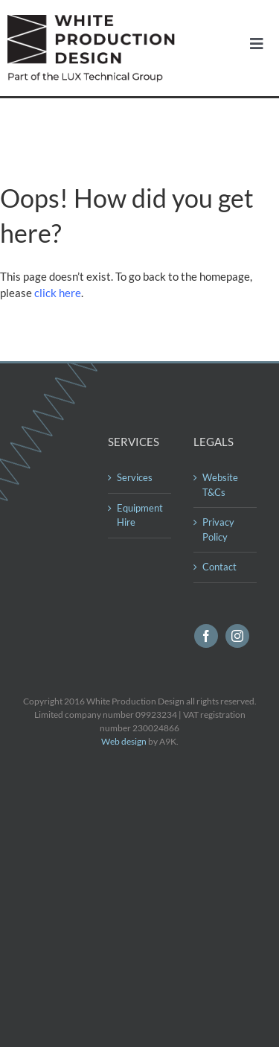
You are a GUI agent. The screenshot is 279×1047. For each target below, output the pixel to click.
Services (135, 477)
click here (57, 292)
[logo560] (94, 20)
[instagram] (237, 636)
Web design (124, 741)
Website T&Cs (220, 484)
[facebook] (206, 636)
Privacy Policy (218, 529)
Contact (219, 567)
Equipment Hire (140, 515)
